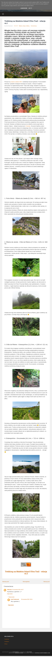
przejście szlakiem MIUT (17, 82)
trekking (27, 26)
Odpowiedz (10, 594)
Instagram (7, 642)
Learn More (23, 8)
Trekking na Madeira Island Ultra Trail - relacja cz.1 (23, 22)
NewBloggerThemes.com (42, 653)
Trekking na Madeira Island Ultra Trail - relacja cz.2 (26, 573)
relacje (24, 26)
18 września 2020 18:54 (28, 600)
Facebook (6, 640)
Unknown (9, 590)
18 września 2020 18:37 (19, 590)
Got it (31, 8)
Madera (20, 26)
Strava (6, 645)
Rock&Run (16, 652)
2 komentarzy (34, 26)
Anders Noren (19, 653)
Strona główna (26, 582)
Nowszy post (6, 582)
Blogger (29, 652)
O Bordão (28, 127)
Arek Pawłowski (15, 600)
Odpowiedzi (12, 597)
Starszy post (46, 582)
